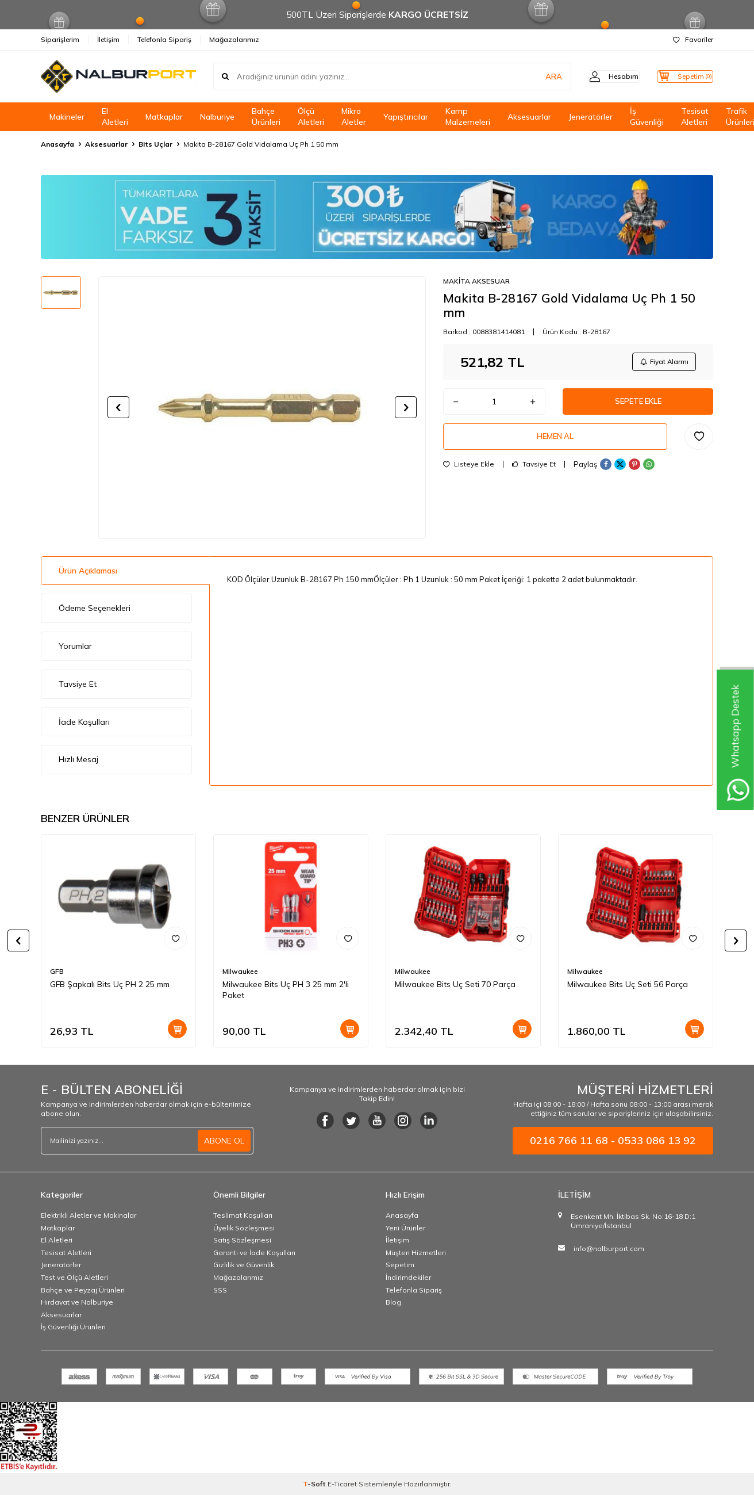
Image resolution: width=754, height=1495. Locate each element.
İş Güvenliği (647, 116)
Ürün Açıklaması (88, 570)
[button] (118, 407)
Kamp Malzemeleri (467, 116)
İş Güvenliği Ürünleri (73, 1326)
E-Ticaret (342, 1483)
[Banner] (377, 217)
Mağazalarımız (234, 39)
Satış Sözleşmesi (242, 1240)
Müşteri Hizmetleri (416, 1252)
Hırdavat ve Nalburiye (77, 1302)
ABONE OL (224, 1140)
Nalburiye (217, 117)
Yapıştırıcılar (405, 117)
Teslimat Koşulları (242, 1215)
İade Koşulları (84, 722)
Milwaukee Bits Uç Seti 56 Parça (627, 984)
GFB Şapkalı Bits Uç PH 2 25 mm (110, 984)
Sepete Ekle (638, 405)
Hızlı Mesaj (78, 759)
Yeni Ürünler (405, 1227)
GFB (57, 971)
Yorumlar (75, 646)
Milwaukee (240, 971)
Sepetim (400, 1264)
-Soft (315, 1483)
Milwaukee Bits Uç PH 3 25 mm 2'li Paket (285, 989)
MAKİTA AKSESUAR (476, 281)
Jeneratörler (590, 117)
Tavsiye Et (534, 471)
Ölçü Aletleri (311, 116)
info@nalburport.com (609, 1248)
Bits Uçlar (155, 144)
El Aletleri (115, 116)
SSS (220, 1290)
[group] (262, 407)
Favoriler (693, 39)
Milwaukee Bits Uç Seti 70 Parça (455, 984)
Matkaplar (164, 117)
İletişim (108, 39)
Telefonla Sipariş (164, 39)
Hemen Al (555, 442)
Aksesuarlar (529, 117)
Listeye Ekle (468, 471)
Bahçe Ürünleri (266, 116)
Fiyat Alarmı (662, 362)
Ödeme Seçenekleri (94, 608)
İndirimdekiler (408, 1277)
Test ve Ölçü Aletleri (74, 1277)
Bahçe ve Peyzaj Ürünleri (83, 1290)
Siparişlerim (60, 39)
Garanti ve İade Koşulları (254, 1252)
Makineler (66, 117)
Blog (393, 1302)
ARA (533, 76)
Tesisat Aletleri (695, 116)
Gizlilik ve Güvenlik (243, 1264)
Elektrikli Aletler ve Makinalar (88, 1215)
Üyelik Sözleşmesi (244, 1227)
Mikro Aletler (353, 116)
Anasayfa (57, 144)
